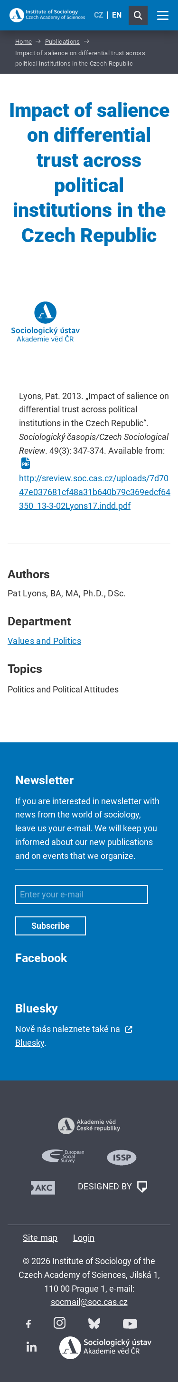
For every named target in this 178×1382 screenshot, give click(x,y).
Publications (62, 41)
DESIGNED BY (112, 1187)
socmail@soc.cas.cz (89, 1302)
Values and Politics (44, 641)
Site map (40, 1238)
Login (84, 1238)
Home (23, 41)
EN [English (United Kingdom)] (117, 14)
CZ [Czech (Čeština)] (98, 14)
